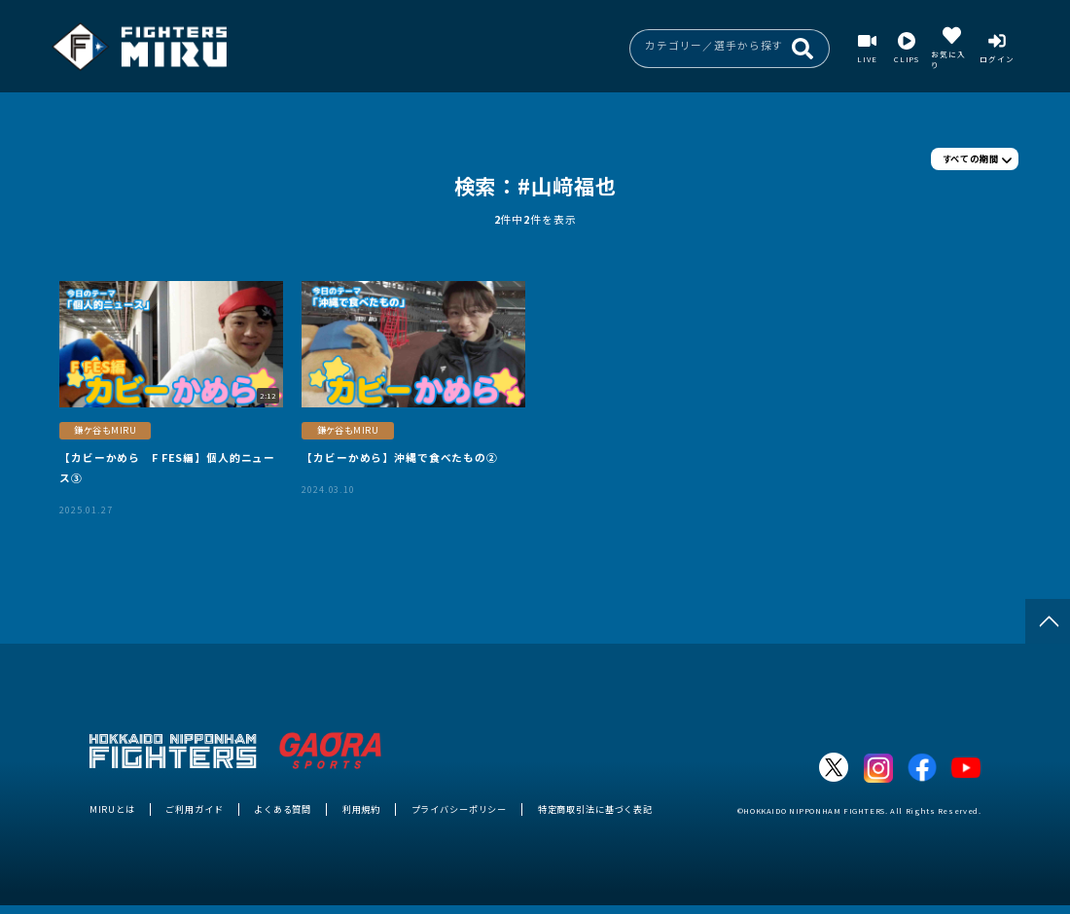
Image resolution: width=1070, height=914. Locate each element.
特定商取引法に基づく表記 (595, 809)
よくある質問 (282, 809)
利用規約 (361, 809)
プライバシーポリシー (459, 809)
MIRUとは (112, 809)
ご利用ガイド (194, 809)
